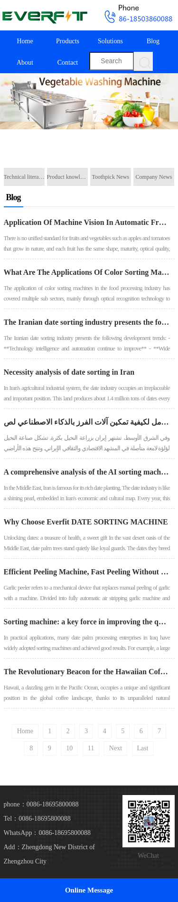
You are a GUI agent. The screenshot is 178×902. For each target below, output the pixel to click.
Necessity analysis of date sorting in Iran (69, 372)
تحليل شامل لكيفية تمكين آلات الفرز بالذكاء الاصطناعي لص (87, 422)
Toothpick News (110, 177)
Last (143, 748)
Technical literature (24, 177)
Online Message (89, 890)
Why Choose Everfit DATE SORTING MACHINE (86, 522)
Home (25, 41)
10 (69, 748)
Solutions (110, 41)
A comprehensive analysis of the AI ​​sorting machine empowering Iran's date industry (87, 472)
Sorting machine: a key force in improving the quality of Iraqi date (87, 622)
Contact (67, 62)
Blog (153, 41)
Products (67, 41)
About (25, 62)
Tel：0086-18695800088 (37, 818)
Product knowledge (67, 177)
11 (91, 748)
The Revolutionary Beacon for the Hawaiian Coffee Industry (87, 672)
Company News (153, 177)
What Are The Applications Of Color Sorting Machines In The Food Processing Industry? (87, 272)
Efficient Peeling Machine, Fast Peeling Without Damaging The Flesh (87, 572)
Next (115, 748)
